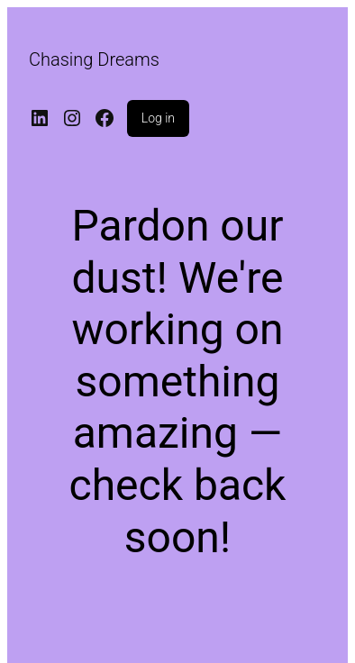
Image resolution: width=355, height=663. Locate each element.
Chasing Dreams (94, 59)
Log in (158, 118)
